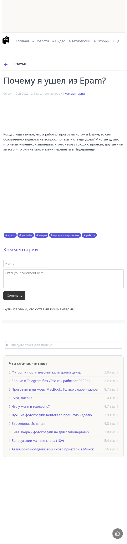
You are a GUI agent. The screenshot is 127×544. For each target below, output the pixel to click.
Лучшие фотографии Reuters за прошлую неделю (52, 415)
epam (11, 235)
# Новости (40, 41)
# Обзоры (101, 41)
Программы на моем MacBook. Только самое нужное (55, 389)
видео (43, 235)
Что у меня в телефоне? (31, 406)
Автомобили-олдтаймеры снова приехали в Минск (53, 449)
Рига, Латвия (22, 398)
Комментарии (75, 93)
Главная (22, 41)
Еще (116, 41)
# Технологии (80, 41)
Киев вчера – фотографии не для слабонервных (50, 432)
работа (90, 235)
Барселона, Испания (28, 423)
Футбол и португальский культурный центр (46, 372)
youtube (27, 235)
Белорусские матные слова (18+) (38, 440)
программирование (66, 235)
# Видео (58, 41)
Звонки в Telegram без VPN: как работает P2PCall (51, 381)
